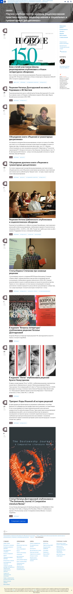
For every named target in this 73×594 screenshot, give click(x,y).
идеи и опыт (16, 82)
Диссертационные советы (35, 550)
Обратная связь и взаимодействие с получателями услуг (21, 568)
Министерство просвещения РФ (60, 547)
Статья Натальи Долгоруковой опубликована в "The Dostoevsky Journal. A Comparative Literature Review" (31, 501)
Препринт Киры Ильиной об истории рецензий (31, 401)
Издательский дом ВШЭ (48, 545)
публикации (22, 82)
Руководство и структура (8, 545)
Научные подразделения (35, 543)
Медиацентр (45, 552)
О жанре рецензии (64, 37)
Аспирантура (19, 554)
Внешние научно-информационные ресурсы (33, 559)
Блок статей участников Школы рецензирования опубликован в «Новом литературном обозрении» (27, 69)
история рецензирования (44, 291)
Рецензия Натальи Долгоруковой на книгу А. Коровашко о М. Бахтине (30, 88)
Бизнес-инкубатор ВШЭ (22, 561)
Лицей (18, 543)
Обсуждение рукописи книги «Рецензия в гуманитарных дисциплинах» (28, 163)
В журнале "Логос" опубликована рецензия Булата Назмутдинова (29, 378)
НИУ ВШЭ (9, 10)
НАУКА (32, 541)
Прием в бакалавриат (21, 548)
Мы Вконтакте (64, 51)
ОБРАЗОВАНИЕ (21, 541)
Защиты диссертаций (34, 552)
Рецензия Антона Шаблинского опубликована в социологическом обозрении (30, 220)
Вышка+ (18, 550)
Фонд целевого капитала (8, 560)
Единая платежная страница (7, 581)
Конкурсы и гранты (34, 555)
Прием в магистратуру (21, 552)
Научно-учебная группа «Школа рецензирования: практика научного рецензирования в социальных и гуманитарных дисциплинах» (36, 17)
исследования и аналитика (32, 82)
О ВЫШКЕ (6, 541)
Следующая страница (18, 521)
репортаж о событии (32, 291)
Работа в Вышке (6, 584)
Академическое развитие (35, 554)
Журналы (62, 33)
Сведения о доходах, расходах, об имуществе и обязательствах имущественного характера (8, 568)
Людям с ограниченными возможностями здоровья (8, 578)
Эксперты (62, 31)
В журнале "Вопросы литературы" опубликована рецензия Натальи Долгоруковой (24, 330)
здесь (14, 590)
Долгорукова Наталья (64, 66)
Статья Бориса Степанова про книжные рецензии (27, 272)
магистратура (38, 234)
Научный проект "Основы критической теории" (64, 47)
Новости (32, 537)
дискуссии (22, 157)
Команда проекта (64, 29)
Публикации (45, 555)
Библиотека (45, 543)
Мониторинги (33, 548)
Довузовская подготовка (22, 545)
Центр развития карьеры (22, 559)
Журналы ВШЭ (46, 554)
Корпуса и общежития (8, 553)
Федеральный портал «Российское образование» (61, 551)
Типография (45, 550)
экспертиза (30, 234)
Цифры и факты (6, 543)
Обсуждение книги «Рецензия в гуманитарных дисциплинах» (31, 138)
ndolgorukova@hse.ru (64, 67)
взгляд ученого (43, 82)
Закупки (5, 555)
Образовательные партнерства (20, 564)
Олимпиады (19, 547)
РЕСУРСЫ (45, 541)
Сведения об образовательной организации (7, 575)
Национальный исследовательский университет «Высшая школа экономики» (19, 535)
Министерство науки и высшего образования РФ (62, 544)
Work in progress (63, 35)
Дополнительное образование (20, 557)
